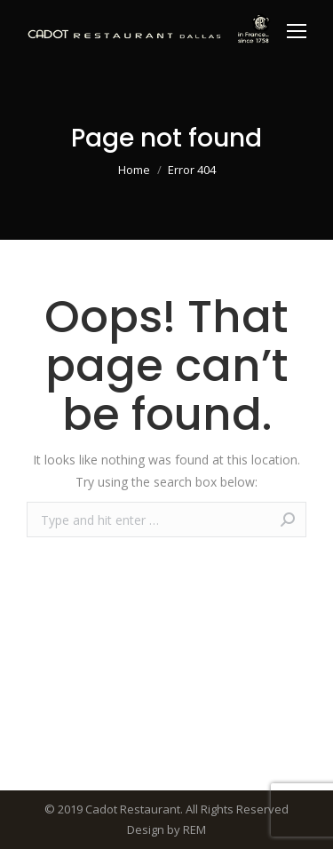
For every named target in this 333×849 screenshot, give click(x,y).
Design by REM (166, 829)
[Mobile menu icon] (296, 31)
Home (134, 170)
